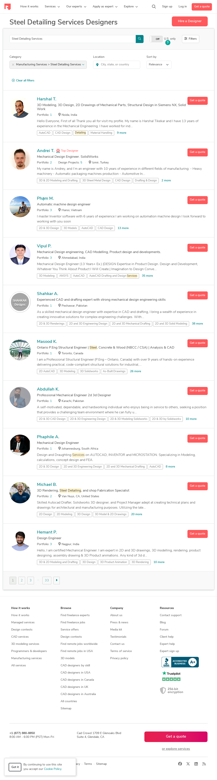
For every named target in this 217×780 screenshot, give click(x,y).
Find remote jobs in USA (77, 651)
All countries (69, 701)
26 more (135, 371)
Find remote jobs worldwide (79, 644)
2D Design (45, 514)
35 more (147, 276)
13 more (123, 228)
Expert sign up (169, 651)
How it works (20, 615)
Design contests (22, 629)
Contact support (171, 615)
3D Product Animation (113, 562)
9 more (121, 133)
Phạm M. (45, 199)
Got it (15, 767)
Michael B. (47, 485)
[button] (52, 6)
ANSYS (63, 276)
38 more (197, 323)
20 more (136, 514)
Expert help (167, 644)
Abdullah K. (48, 389)
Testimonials (118, 637)
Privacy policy (119, 658)
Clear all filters (23, 80)
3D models (68, 658)
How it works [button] (20, 608)
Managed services (23, 622)
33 (47, 580)
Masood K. (47, 342)
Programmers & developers (29, 651)
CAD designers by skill (75, 665)
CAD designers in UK (74, 687)
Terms (88, 764)
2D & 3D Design (49, 228)
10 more (191, 419)
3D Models (70, 228)
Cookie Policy (52, 769)
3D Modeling (47, 276)
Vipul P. (44, 246)
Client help (167, 637)
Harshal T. (46, 99)
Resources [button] (167, 608)
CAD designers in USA (75, 672)
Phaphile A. (48, 437)
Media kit (116, 629)
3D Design (83, 514)
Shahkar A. (47, 294)
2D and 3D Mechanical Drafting (131, 323)
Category (15, 57)
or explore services (176, 749)
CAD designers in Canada (77, 680)
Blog (163, 622)
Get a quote (202, 6)
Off (157, 39)
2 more (166, 180)
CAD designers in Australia (78, 694)
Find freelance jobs (73, 622)
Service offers (70, 629)
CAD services (20, 637)
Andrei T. (45, 151)
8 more (170, 466)
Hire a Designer (190, 21)
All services (18, 665)
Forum (164, 629)
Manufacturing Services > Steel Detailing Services (50, 64)
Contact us (117, 644)
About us (116, 615)
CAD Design (62, 133)
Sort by (151, 57)
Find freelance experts (75, 615)
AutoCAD (44, 133)
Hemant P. (47, 532)
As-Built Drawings (114, 371)
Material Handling (101, 133)
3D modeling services (25, 644)
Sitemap (66, 708)
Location (98, 57)
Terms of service (121, 651)
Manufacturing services (26, 658)
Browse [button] (66, 608)
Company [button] (116, 608)
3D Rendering (140, 562)
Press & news (119, 622)
